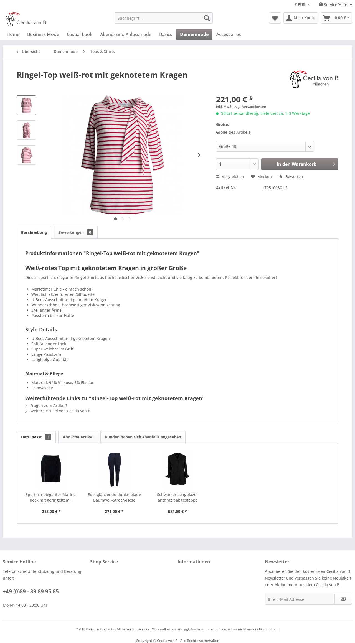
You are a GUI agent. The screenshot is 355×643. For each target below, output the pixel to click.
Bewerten (291, 176)
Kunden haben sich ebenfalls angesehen (143, 436)
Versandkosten (164, 629)
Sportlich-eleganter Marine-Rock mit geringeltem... (51, 497)
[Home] (13, 34)
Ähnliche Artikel (78, 436)
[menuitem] (164, 18)
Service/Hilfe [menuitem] (333, 4)
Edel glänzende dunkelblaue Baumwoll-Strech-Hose (114, 497)
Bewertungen (75, 232)
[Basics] (165, 34)
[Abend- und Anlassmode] (125, 34)
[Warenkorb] (336, 18)
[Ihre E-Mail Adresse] (300, 599)
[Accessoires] (228, 34)
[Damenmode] (194, 34)
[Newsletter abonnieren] (343, 599)
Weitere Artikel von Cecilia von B (57, 410)
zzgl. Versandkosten (250, 106)
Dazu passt (36, 436)
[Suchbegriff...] (164, 18)
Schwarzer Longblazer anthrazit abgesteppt (177, 497)
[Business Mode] (43, 34)
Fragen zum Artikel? (46, 405)
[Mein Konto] (300, 18)
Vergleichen (230, 176)
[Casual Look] (79, 34)
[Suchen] (207, 18)
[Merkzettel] (275, 18)
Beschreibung (34, 232)
